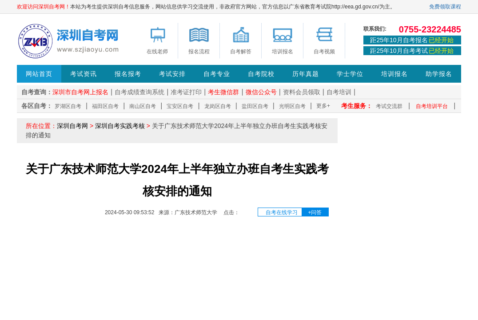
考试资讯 (83, 73)
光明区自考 (292, 106)
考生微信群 (223, 92)
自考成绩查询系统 (139, 92)
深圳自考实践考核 (120, 125)
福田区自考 (105, 106)
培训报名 (394, 73)
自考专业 (216, 73)
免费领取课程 (445, 7)
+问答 (315, 212)
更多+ (323, 106)
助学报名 (439, 73)
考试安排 (172, 73)
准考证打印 (186, 92)
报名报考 (128, 73)
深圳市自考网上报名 (80, 92)
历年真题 (305, 73)
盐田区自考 (255, 106)
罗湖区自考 (68, 106)
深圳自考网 (72, 125)
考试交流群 (389, 106)
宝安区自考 (180, 106)
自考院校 (261, 73)
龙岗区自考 (217, 106)
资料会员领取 (301, 92)
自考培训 (339, 92)
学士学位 (350, 73)
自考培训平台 (432, 106)
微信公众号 (261, 92)
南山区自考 (142, 106)
